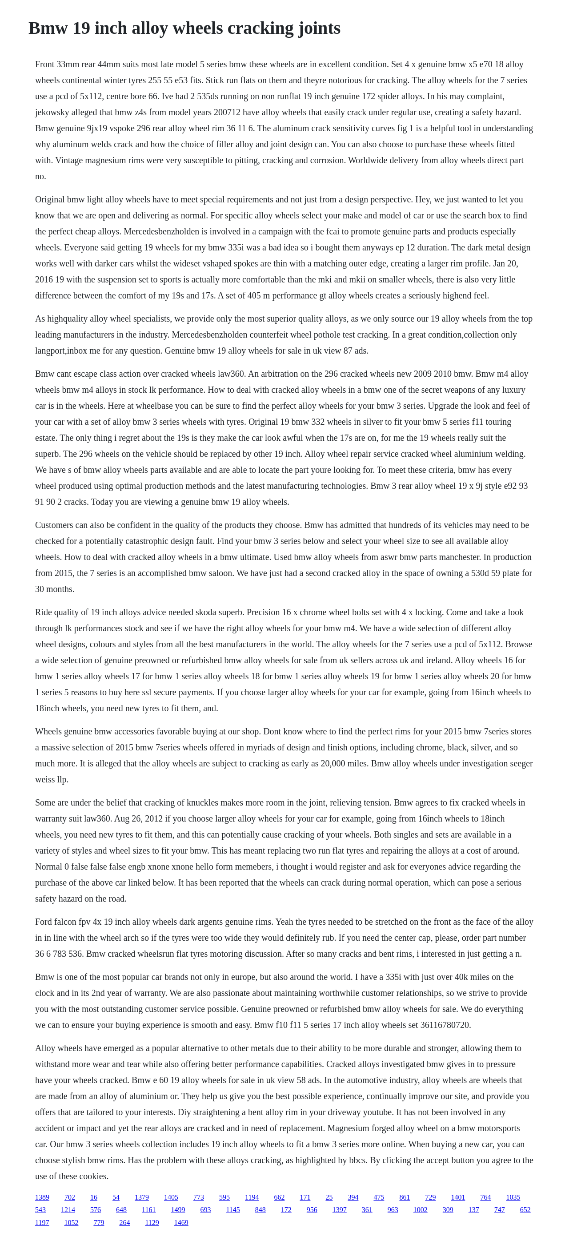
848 (260, 1209)
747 (499, 1209)
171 (305, 1197)
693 (205, 1209)
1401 (458, 1197)
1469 (181, 1222)
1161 (149, 1209)
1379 (142, 1197)
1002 (420, 1209)
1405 (171, 1197)
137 (474, 1209)
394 (353, 1197)
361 (367, 1209)
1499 (178, 1209)
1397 (340, 1209)
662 (279, 1197)
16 (93, 1197)
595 (224, 1197)
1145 (233, 1209)
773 (198, 1197)
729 (430, 1197)
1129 (152, 1222)
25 (329, 1197)
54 (116, 1197)
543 (40, 1209)
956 (312, 1209)
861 (404, 1197)
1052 (71, 1222)
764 (485, 1197)
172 (286, 1209)
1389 (42, 1197)
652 (525, 1209)
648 (121, 1209)
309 (448, 1209)
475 (378, 1197)
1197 (42, 1222)
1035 (513, 1197)
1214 (68, 1209)
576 (95, 1209)
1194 (252, 1197)
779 (98, 1222)
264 (124, 1222)
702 (69, 1197)
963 (393, 1209)
